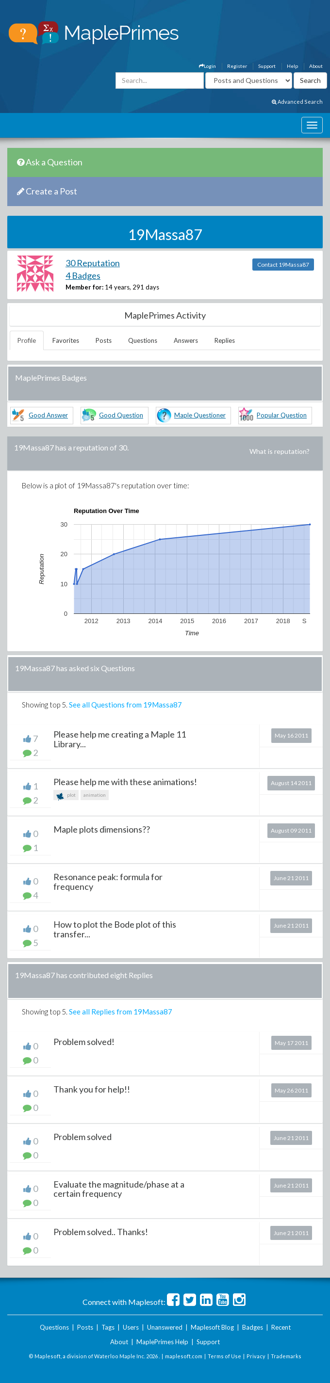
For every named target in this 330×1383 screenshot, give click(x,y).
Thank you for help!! (91, 1089)
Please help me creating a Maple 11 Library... (119, 739)
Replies (224, 340)
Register (237, 66)
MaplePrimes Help (162, 1342)
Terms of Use (224, 1356)
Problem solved (82, 1136)
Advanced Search (297, 101)
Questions (142, 340)
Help (292, 66)
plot (66, 796)
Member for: (84, 287)
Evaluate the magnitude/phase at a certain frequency (118, 1189)
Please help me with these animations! (125, 781)
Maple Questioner (200, 415)
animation (94, 795)
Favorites (65, 340)
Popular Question (282, 415)
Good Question (121, 415)
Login (207, 66)
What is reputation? (279, 451)
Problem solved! (84, 1041)
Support (267, 66)
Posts (104, 340)
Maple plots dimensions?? (101, 829)
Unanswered (164, 1327)
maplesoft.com (183, 1356)
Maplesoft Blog (212, 1327)
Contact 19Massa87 (283, 264)
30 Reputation (93, 262)
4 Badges (83, 275)
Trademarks (286, 1356)
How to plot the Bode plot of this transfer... (114, 929)
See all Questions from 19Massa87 (125, 704)
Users (131, 1327)
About (316, 66)
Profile (26, 340)
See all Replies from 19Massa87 (120, 1011)
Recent (281, 1327)
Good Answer (48, 415)
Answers (186, 340)
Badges (252, 1327)
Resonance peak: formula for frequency (108, 881)
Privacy (256, 1356)
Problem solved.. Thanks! (100, 1231)
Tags (108, 1327)
